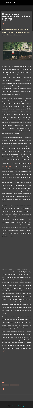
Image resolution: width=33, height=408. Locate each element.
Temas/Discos (15, 385)
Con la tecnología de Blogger (16, 406)
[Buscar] (31, 3)
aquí (3, 351)
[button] (3, 24)
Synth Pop (6, 385)
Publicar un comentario (9, 398)
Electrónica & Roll (10, 3)
